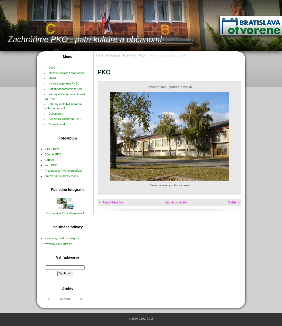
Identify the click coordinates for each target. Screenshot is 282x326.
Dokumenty (55, 113)
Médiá (52, 78)
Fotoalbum (113, 55)
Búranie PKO (53, 154)
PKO (142, 55)
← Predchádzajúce (111, 202)
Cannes (50, 159)
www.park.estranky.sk (58, 243)
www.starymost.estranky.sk (62, 238)
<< (49, 299)
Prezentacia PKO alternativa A (65, 213)
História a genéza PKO (63, 83)
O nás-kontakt (57, 124)
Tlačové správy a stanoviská (66, 72)
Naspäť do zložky (176, 202)
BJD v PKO (52, 149)
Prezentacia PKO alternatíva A (64, 170)
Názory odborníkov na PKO (65, 88)
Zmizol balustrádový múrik (61, 176)
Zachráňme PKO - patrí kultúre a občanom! (85, 39)
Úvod (51, 67)
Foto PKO (51, 165)
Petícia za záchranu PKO (64, 118)
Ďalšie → (234, 202)
